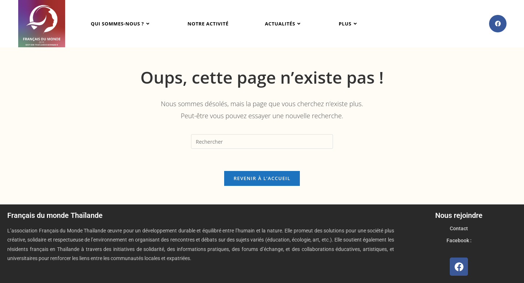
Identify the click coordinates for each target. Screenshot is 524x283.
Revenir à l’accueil (262, 178)
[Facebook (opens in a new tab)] (498, 23)
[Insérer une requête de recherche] (262, 141)
